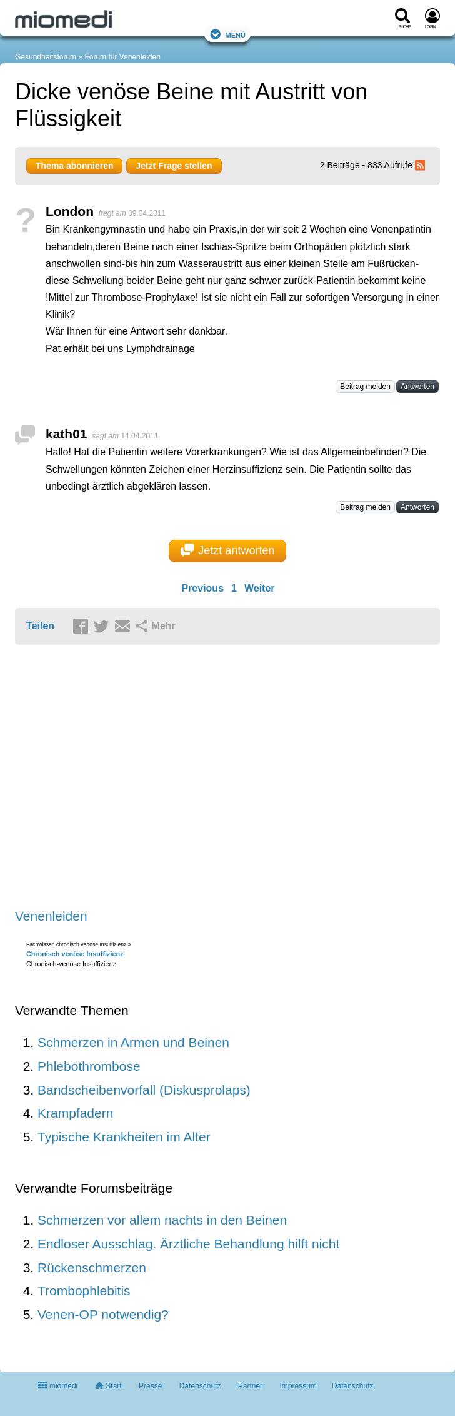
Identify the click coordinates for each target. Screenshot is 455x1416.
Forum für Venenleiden (122, 57)
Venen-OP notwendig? (103, 1314)
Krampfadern (75, 1113)
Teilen (40, 625)
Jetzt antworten (228, 550)
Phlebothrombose (89, 1066)
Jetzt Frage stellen (174, 166)
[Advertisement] (208, 777)
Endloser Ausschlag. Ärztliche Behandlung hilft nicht (188, 1243)
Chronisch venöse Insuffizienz (74, 954)
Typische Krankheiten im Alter (124, 1137)
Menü (227, 34)
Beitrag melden (365, 386)
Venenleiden (51, 916)
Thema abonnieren (74, 166)
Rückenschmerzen (92, 1267)
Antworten (417, 386)
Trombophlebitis (84, 1290)
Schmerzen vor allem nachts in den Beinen (162, 1220)
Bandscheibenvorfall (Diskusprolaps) (144, 1090)
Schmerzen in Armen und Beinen (133, 1042)
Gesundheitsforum (45, 57)
